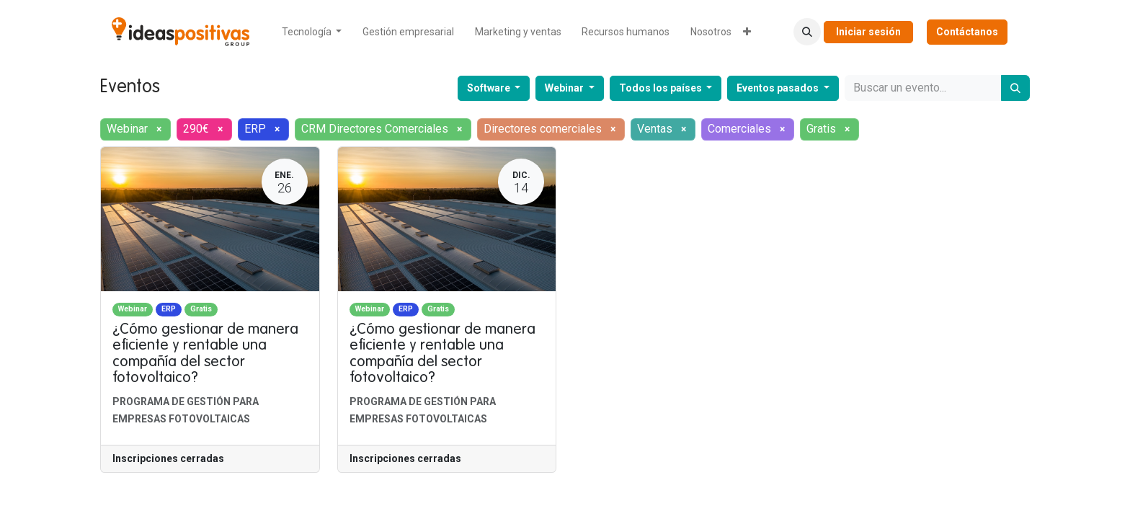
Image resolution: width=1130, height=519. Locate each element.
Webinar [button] (565, 88)
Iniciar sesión (868, 31)
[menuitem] (312, 32)
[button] (807, 31)
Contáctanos (967, 31)
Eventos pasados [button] (779, 88)
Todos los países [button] (661, 88)
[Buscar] (1015, 88)
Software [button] (489, 88)
